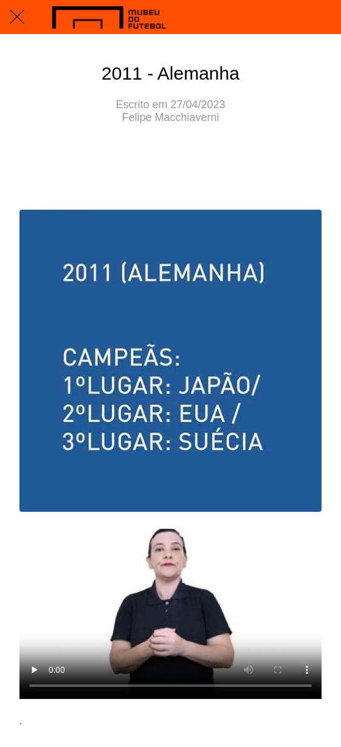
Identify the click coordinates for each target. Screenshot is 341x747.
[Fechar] (17, 17)
